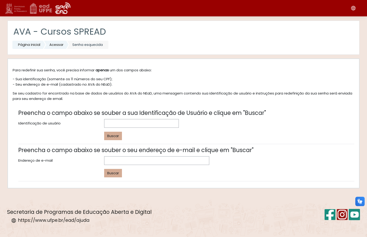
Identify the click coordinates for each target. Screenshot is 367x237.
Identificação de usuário (39, 123)
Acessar (56, 44)
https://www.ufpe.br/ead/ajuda (53, 220)
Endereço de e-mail (35, 160)
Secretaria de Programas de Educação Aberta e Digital (79, 212)
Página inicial (29, 44)
